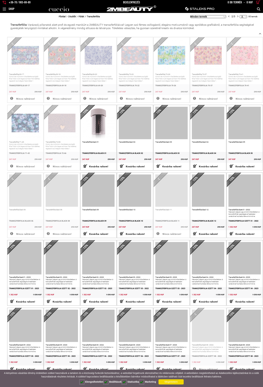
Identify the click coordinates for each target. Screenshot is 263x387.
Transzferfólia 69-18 (50, 87)
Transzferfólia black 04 (202, 155)
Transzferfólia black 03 (164, 155)
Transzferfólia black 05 (239, 155)
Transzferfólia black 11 (164, 224)
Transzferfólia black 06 (14, 224)
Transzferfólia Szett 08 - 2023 (242, 361)
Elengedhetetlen (91, 381)
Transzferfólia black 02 (127, 155)
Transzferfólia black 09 (89, 224)
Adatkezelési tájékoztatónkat (233, 373)
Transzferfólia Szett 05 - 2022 (17, 361)
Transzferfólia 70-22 (125, 87)
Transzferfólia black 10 (127, 224)
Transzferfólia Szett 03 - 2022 (130, 293)
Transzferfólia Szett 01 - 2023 (17, 293)
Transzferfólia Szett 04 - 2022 (205, 293)
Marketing (147, 381)
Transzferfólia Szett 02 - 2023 (92, 293)
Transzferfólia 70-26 (162, 87)
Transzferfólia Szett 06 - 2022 (92, 361)
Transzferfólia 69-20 (87, 87)
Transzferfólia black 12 (202, 224)
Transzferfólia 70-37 (200, 87)
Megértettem (171, 381)
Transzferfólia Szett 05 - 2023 (54, 361)
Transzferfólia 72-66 (50, 155)
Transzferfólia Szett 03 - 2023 (167, 293)
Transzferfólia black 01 (89, 155)
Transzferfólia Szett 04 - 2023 (242, 293)
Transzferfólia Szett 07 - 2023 (167, 361)
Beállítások (112, 381)
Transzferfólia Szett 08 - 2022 (205, 361)
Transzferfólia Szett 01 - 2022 (242, 224)
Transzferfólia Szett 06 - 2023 (130, 361)
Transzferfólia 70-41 (237, 87)
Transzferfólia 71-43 (12, 155)
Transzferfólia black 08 (52, 224)
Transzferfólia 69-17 (12, 87)
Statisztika (130, 381)
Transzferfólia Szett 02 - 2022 (54, 293)
